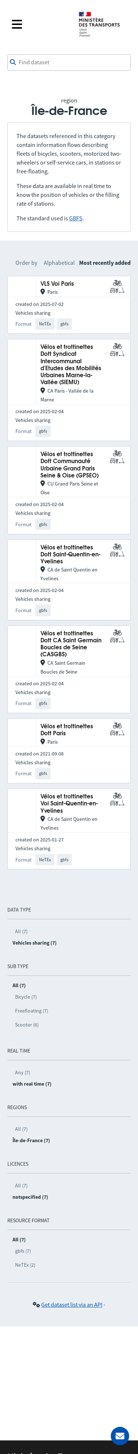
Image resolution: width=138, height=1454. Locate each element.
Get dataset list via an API (71, 1304)
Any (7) (22, 1072)
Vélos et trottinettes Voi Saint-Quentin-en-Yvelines (69, 804)
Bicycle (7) (26, 996)
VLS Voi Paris (57, 284)
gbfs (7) (23, 1251)
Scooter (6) (27, 1024)
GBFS (75, 218)
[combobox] (69, 62)
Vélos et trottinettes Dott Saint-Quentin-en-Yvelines (70, 555)
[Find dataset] (69, 62)
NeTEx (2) (25, 1265)
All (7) (21, 931)
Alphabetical (59, 262)
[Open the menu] (40, 24)
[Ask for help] (120, 1436)
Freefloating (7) (31, 1010)
